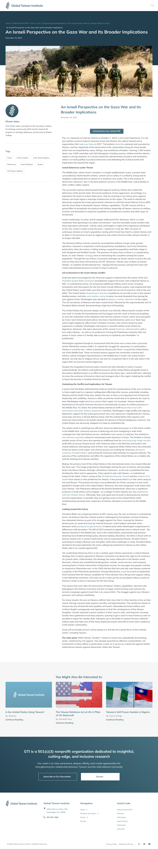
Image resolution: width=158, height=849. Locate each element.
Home (8, 23)
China (9, 158)
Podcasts (120, 814)
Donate (83, 821)
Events (84, 817)
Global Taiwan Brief (21, 23)
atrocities (120, 144)
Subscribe (121, 829)
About (84, 810)
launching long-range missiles (136, 440)
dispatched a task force (97, 293)
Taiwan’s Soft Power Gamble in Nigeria (128, 712)
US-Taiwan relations (15, 171)
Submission (121, 825)
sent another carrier (96, 296)
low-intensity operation (73, 437)
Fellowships (121, 817)
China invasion (22, 158)
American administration (128, 329)
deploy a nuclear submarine (121, 299)
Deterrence (11, 164)
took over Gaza (86, 144)
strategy (89, 255)
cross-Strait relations (41, 158)
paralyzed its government (89, 526)
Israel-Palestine (27, 164)
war (68, 138)
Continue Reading (14, 719)
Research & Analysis (89, 813)
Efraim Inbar (12, 121)
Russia (40, 164)
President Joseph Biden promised (78, 281)
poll (125, 571)
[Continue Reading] (51, 720)
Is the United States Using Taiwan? (25, 712)
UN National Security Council (115, 476)
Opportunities (122, 821)
